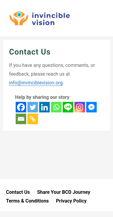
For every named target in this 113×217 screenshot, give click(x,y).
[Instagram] (79, 107)
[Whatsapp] (56, 107)
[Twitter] (32, 107)
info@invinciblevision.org (36, 83)
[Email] (21, 119)
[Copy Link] (32, 119)
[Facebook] (21, 107)
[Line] (68, 107)
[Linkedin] (44, 107)
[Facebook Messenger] (91, 107)
